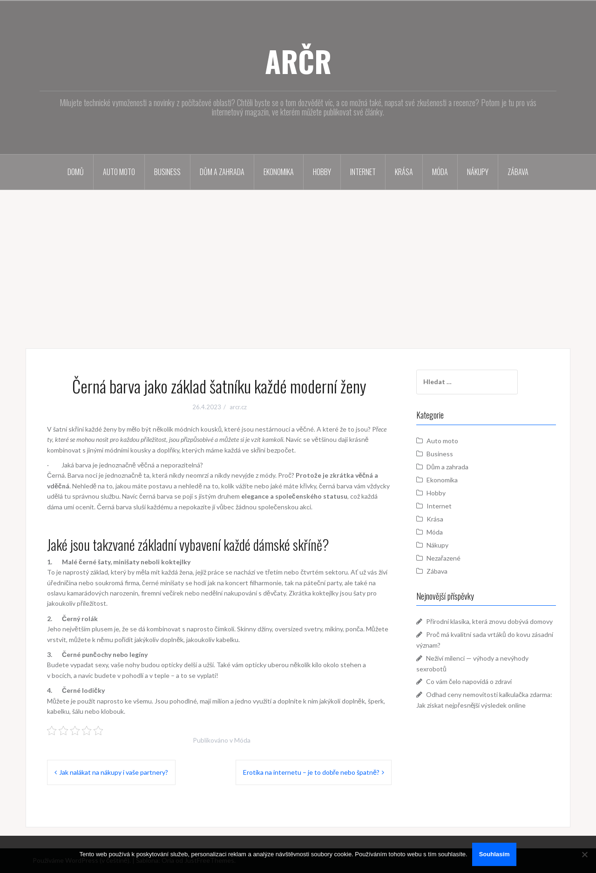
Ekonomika (279, 171)
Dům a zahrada (222, 171)
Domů (76, 171)
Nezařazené (444, 558)
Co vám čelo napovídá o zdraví (469, 681)
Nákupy (477, 171)
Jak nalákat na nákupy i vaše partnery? (113, 772)
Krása (404, 171)
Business (167, 171)
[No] (584, 854)
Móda (440, 171)
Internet (363, 171)
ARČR (298, 61)
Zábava (518, 171)
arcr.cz (238, 407)
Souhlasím (494, 854)
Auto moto (119, 171)
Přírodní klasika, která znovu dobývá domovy (489, 621)
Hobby (322, 171)
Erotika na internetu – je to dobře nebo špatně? (311, 772)
